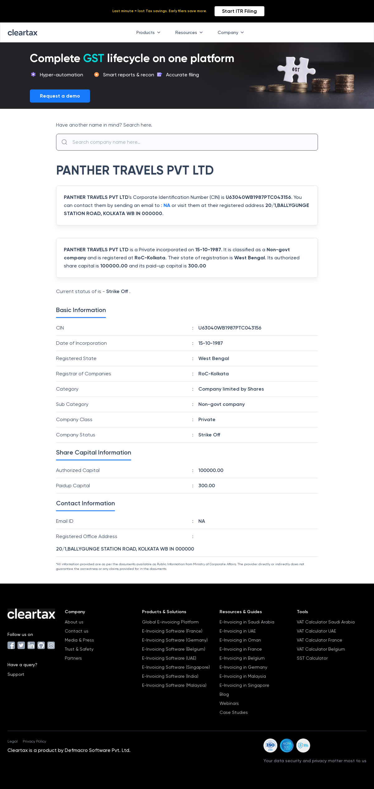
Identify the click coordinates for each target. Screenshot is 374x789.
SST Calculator (312, 658)
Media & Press (79, 639)
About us (74, 621)
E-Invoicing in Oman (240, 639)
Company (232, 32)
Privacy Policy (34, 741)
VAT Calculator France (319, 639)
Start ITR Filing (239, 11)
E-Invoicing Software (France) (172, 630)
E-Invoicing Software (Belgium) (173, 649)
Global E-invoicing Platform (170, 621)
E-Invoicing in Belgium (242, 658)
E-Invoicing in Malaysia (243, 676)
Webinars (229, 703)
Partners (73, 658)
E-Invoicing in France (241, 649)
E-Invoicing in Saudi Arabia (247, 621)
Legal (12, 741)
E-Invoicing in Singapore (244, 685)
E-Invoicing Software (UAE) (169, 658)
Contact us (76, 630)
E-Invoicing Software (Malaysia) (174, 685)
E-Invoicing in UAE (238, 630)
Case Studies (234, 712)
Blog (224, 694)
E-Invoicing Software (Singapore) (176, 667)
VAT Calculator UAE (316, 630)
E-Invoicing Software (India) (170, 676)
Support (15, 674)
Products (149, 32)
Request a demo (60, 96)
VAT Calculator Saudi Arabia (326, 621)
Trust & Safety (79, 649)
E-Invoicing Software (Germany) (175, 639)
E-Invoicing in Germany (243, 667)
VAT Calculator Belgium (321, 649)
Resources (190, 32)
